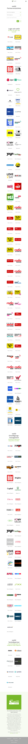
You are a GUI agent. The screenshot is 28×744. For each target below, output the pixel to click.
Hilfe (20, 738)
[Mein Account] (26, 1)
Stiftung (11, 733)
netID (17, 733)
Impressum (9, 738)
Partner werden (14, 742)
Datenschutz (15, 738)
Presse (12, 740)
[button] (18, 21)
